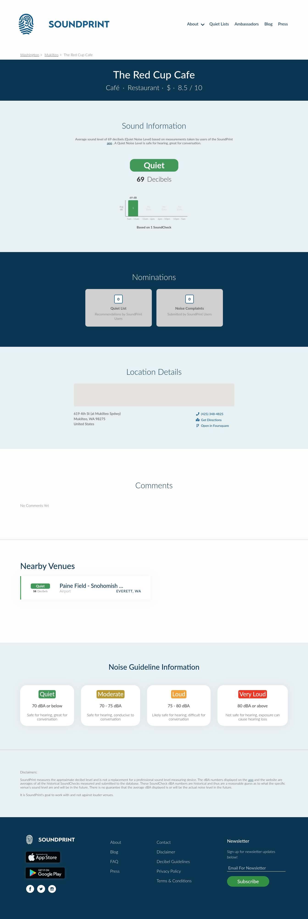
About (195, 23)
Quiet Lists (219, 23)
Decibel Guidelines (173, 861)
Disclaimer (166, 851)
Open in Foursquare (212, 426)
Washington (29, 55)
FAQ (114, 861)
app (109, 143)
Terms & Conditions (174, 880)
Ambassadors (247, 23)
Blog (268, 23)
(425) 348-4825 (209, 414)
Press (283, 23)
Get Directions (208, 420)
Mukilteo (51, 55)
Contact (164, 842)
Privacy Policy (169, 871)
